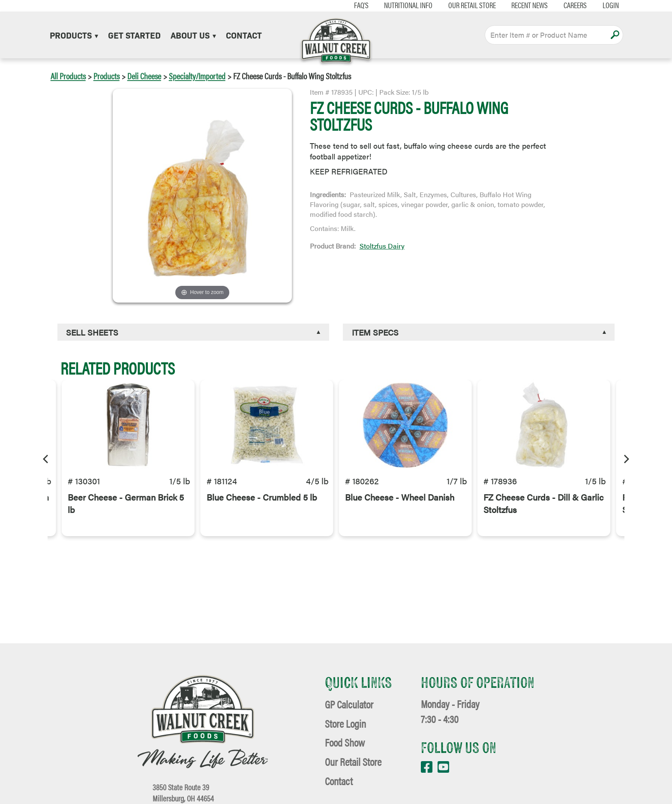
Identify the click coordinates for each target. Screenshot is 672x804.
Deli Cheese (144, 75)
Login (599, 5)
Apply (614, 34)
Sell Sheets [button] (92, 332)
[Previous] (46, 457)
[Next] (625, 457)
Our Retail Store (461, 5)
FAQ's (350, 5)
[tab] (193, 332)
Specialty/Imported (197, 75)
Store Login (345, 723)
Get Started (134, 34)
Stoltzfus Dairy (382, 246)
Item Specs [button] (375, 332)
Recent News (519, 5)
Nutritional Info (397, 5)
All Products (68, 75)
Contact (244, 34)
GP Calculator (349, 704)
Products (74, 34)
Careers (564, 5)
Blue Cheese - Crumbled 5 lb (262, 511)
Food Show (345, 742)
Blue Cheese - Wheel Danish (399, 511)
